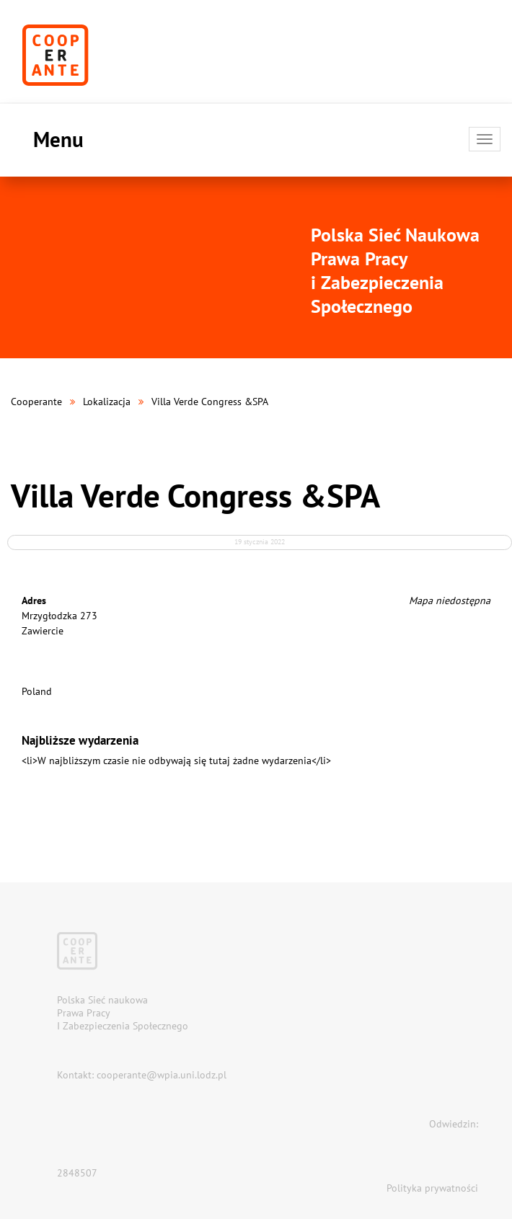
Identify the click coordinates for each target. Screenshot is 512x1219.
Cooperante (36, 401)
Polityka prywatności (432, 1188)
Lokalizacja (107, 401)
